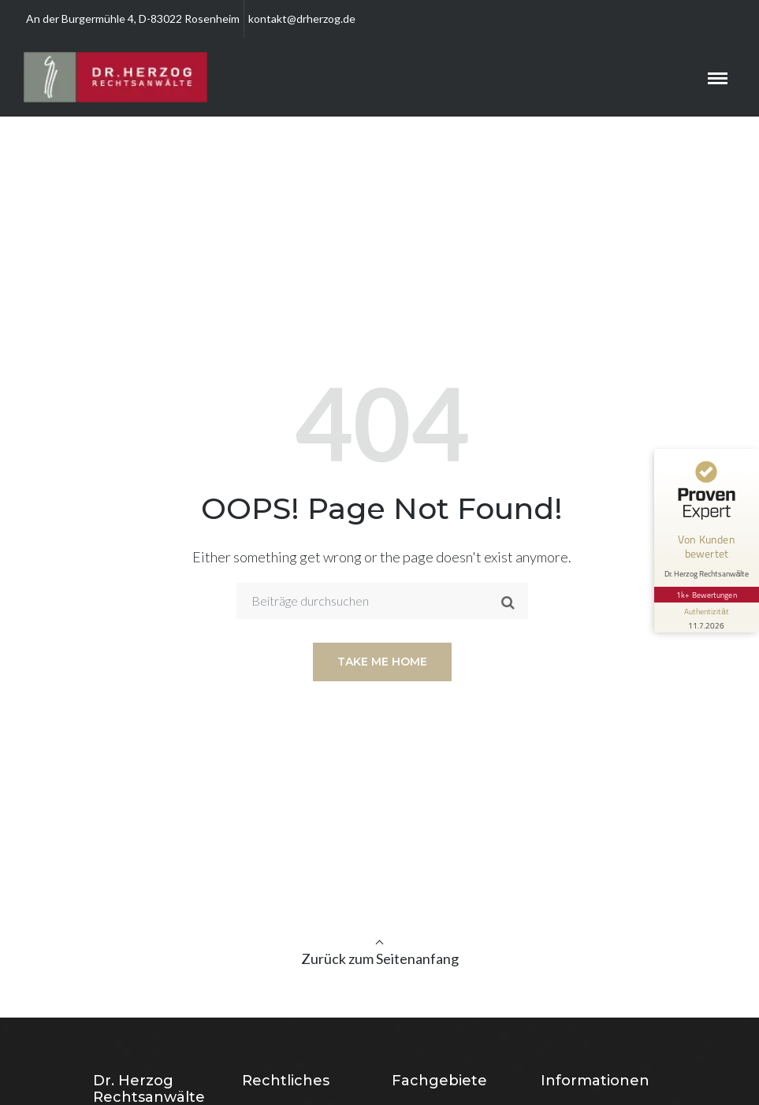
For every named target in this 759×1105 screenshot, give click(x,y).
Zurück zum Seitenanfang (380, 958)
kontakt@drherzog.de (301, 18)
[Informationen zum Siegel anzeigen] (705, 605)
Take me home (382, 661)
